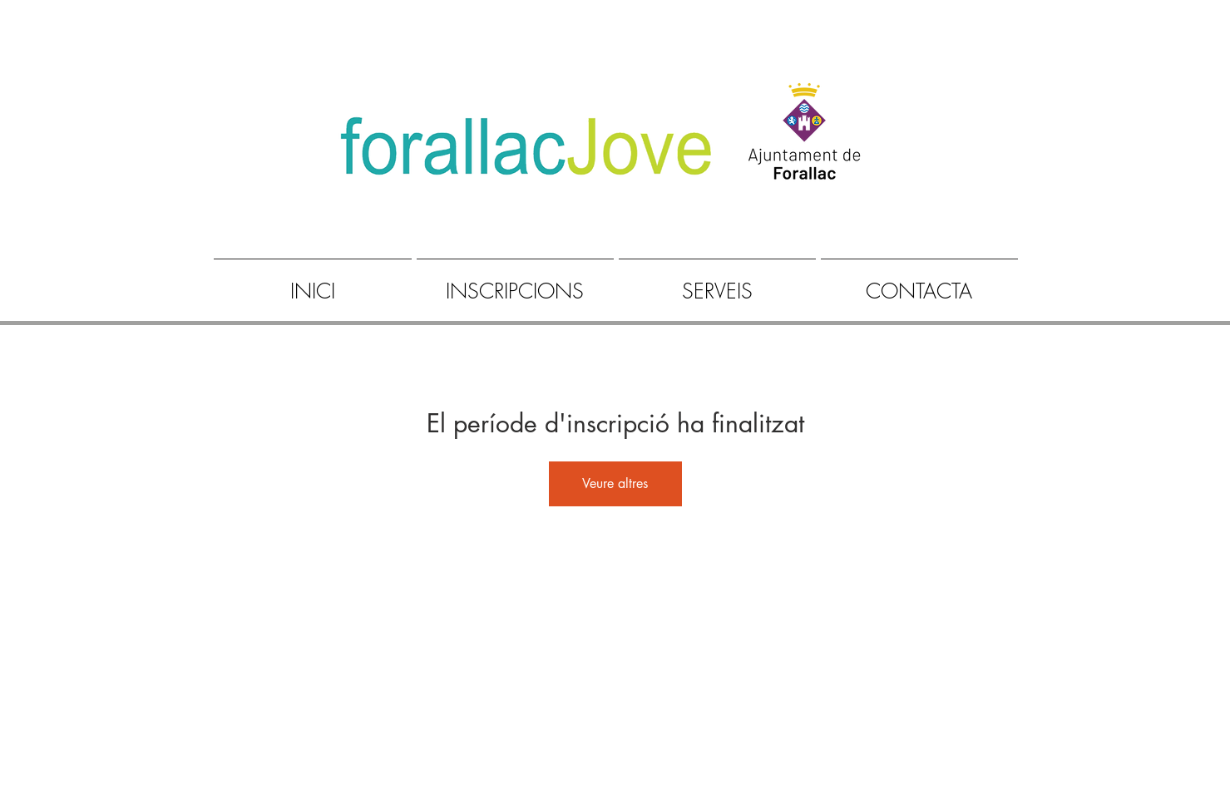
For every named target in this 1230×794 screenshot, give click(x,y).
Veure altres (615, 483)
